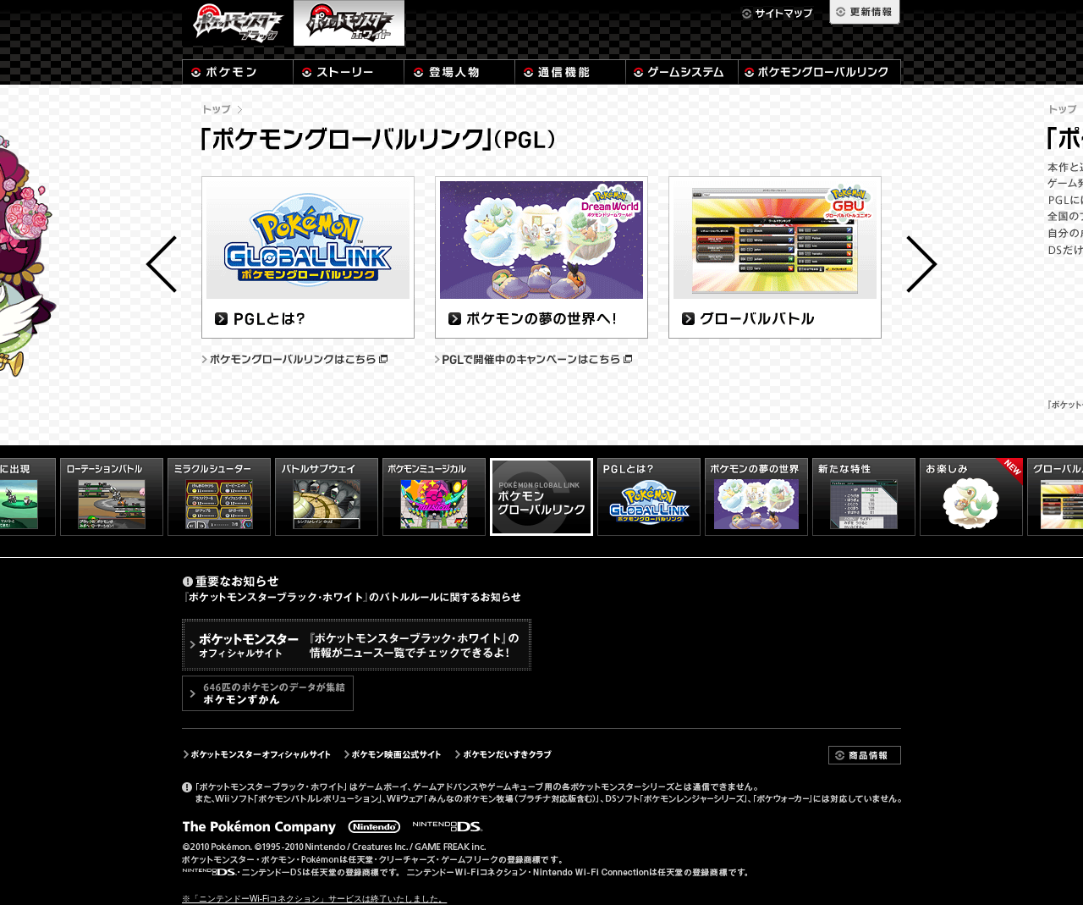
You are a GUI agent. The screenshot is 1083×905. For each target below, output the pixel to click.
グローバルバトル (775, 257)
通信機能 (570, 72)
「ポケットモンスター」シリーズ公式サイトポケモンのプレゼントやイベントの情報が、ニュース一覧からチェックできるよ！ (356, 644)
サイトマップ (777, 13)
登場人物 (459, 72)
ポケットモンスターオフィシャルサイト (256, 755)
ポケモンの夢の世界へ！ (542, 257)
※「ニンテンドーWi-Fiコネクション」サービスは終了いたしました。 (314, 898)
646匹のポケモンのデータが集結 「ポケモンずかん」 (268, 693)
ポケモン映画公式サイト (392, 755)
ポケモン (238, 72)
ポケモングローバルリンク (819, 72)
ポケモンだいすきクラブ (504, 755)
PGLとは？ (308, 257)
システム (682, 72)
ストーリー (348, 72)
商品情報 (864, 755)
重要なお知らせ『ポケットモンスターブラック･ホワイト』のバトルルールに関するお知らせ (351, 589)
